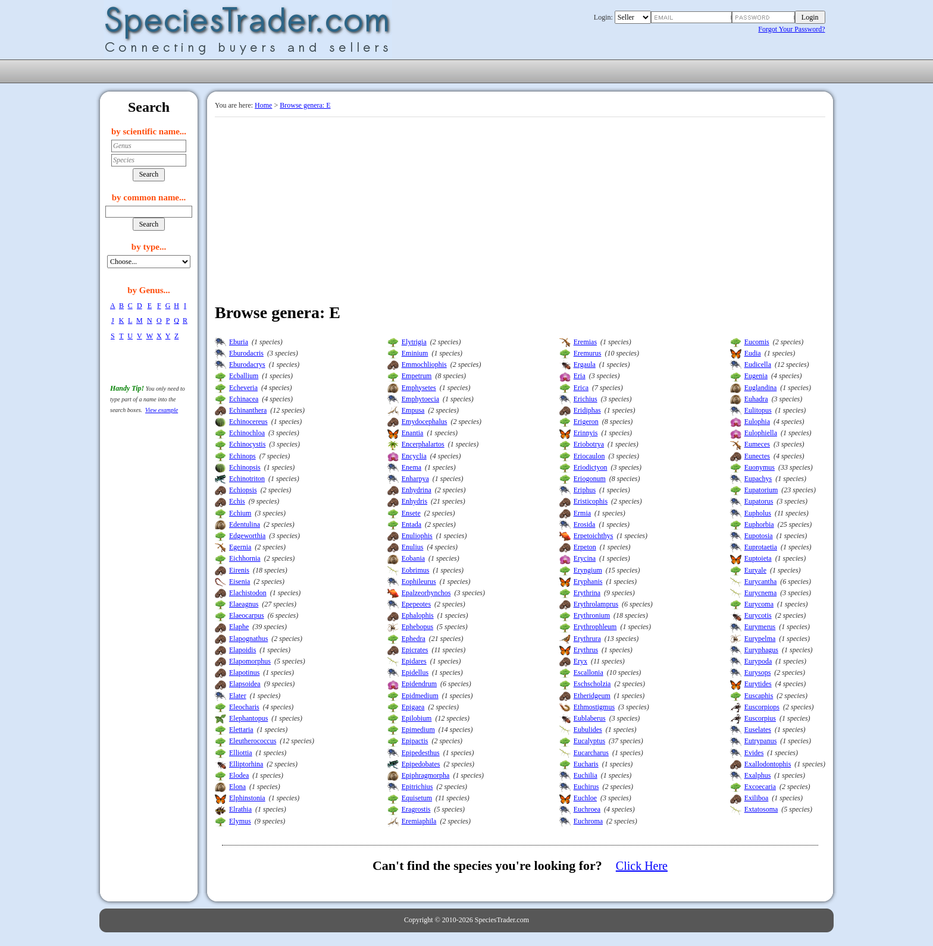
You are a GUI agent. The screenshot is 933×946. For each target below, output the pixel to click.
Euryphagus (761, 650)
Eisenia (239, 581)
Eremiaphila (419, 821)
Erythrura (587, 638)
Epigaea (413, 707)
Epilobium (417, 718)
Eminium (415, 353)
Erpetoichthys (593, 536)
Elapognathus (248, 638)
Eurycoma (759, 604)
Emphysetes (419, 388)
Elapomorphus (250, 661)
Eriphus (585, 490)
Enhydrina (416, 490)
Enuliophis (417, 536)
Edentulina (244, 524)
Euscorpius (760, 718)
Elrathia (240, 809)
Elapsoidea (245, 684)
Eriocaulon (589, 456)
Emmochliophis (424, 364)
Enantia (413, 433)
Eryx (580, 661)
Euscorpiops (761, 707)
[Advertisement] (520, 206)
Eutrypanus (760, 741)
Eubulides (588, 729)
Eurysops (757, 672)
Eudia (752, 353)
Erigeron (586, 421)
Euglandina (760, 388)
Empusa (413, 410)
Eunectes (757, 456)
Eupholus (757, 513)
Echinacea (243, 399)
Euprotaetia (760, 547)
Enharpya (415, 478)
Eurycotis (758, 615)
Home (263, 105)
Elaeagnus (243, 604)
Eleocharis (244, 707)
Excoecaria (760, 786)
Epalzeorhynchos (426, 593)
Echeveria (243, 388)
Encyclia (414, 456)
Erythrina (587, 593)
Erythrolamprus (596, 604)
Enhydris (414, 501)
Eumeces (757, 444)
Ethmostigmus (594, 707)
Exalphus (757, 775)
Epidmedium (420, 696)
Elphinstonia (247, 798)
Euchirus (586, 786)
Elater (237, 696)
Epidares (414, 661)
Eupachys (758, 478)
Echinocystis (247, 444)
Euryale (755, 570)
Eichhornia (245, 558)
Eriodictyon (591, 467)
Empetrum (417, 376)
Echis (237, 501)
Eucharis (586, 764)
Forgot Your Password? (791, 29)
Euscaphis (759, 696)
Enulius (413, 547)
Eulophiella (760, 433)
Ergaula (585, 364)
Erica (581, 388)
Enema (411, 467)
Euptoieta (758, 558)
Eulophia (757, 421)
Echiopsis (243, 490)
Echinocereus (248, 421)
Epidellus (415, 672)
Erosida (585, 524)
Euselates (757, 729)
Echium (240, 513)
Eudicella (757, 364)
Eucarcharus (591, 753)
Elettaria (241, 729)
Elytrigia (414, 342)
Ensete (411, 513)
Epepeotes (416, 604)
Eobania (413, 558)
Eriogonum (590, 478)
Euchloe (585, 798)
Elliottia (240, 753)
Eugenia (756, 376)
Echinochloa (247, 433)
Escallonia (588, 672)
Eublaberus (590, 718)
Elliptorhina (246, 764)
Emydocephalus (424, 421)
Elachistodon (248, 593)
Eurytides (758, 684)
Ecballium (243, 376)
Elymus (240, 821)
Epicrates (415, 650)
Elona (237, 786)
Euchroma (588, 821)
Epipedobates (421, 764)
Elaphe (239, 627)
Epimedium (418, 729)
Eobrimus (416, 570)
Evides (754, 753)
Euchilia (585, 775)
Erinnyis (586, 433)
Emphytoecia (420, 399)
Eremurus (588, 353)
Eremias (585, 342)
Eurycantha (760, 581)
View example (161, 410)
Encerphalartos (423, 444)
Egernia (240, 547)
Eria (580, 376)
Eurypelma (760, 638)
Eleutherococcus (252, 741)
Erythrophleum (595, 627)
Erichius (585, 399)
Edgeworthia (247, 536)
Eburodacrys (247, 364)
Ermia (582, 513)
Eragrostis (416, 809)
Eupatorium (761, 490)
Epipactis (415, 741)
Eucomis (756, 342)
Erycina (585, 558)
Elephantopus (248, 718)
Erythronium (592, 615)
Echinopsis (245, 467)
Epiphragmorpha (426, 775)
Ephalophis (418, 615)
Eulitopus (758, 410)
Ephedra (413, 638)
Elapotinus (244, 672)
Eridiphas (587, 410)
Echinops (242, 456)
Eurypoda (758, 661)
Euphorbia (759, 524)
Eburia (238, 342)
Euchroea (587, 809)
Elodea (239, 775)
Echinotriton (247, 478)
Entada (411, 524)
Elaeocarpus (246, 615)
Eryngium (588, 570)
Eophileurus (419, 581)
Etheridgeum (592, 696)
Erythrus (586, 650)
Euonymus (759, 467)
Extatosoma (761, 809)
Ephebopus (417, 627)
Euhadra (756, 399)
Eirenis (239, 570)
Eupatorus (759, 501)
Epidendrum (419, 684)
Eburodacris (246, 353)
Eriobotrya (589, 444)
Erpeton (585, 547)
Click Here (642, 865)
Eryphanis (588, 581)
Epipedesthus (421, 753)
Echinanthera (248, 410)
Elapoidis (242, 650)
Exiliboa (756, 798)
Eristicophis (591, 501)
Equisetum (417, 798)
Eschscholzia (592, 684)
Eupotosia (758, 536)
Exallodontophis (767, 764)
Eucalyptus (589, 741)
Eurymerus (760, 627)
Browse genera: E (305, 105)
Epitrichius (417, 786)
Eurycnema (760, 593)
